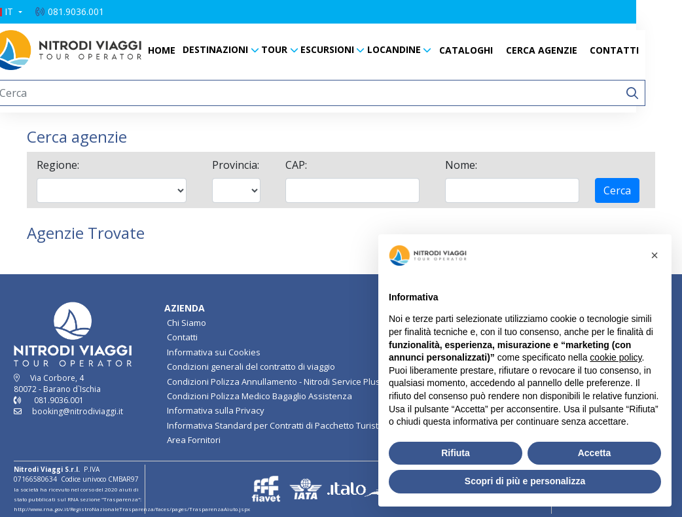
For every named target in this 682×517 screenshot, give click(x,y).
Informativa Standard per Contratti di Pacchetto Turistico (278, 425)
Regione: (58, 165)
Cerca (617, 190)
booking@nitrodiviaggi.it (77, 411)
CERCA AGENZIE (564, 50)
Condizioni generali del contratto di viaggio (251, 366)
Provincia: (235, 165)
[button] (29, 12)
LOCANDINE (417, 49)
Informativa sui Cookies (213, 352)
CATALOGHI (489, 50)
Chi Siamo (186, 323)
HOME (184, 50)
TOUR (297, 49)
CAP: (296, 165)
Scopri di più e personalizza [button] (525, 481)
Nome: (461, 165)
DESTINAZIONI (238, 49)
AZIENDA (184, 308)
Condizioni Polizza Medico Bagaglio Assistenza (259, 396)
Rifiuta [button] (455, 453)
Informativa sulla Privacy (215, 410)
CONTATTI (637, 50)
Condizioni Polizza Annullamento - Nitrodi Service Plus (273, 381)
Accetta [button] (594, 453)
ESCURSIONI (350, 49)
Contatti (182, 337)
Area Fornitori (194, 440)
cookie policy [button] (615, 357)
